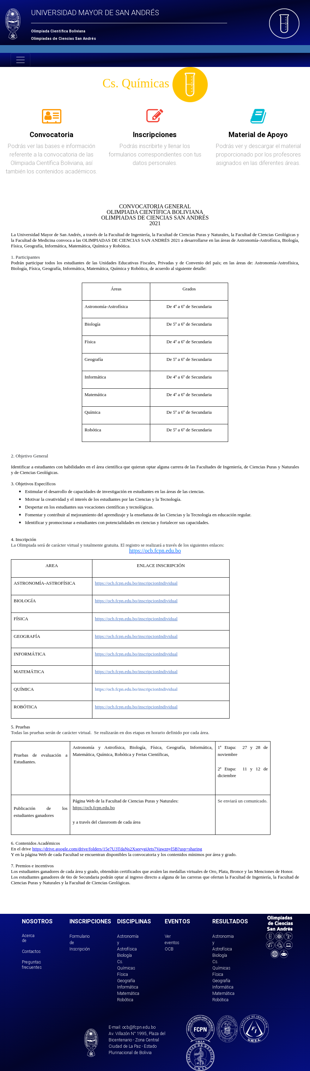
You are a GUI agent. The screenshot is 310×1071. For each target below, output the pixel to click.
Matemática (128, 993)
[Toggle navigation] (20, 60)
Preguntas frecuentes (32, 964)
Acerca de (28, 938)
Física (122, 974)
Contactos (31, 951)
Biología (124, 955)
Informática (127, 987)
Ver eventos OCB (172, 943)
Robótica (125, 999)
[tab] (51, 120)
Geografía (126, 980)
